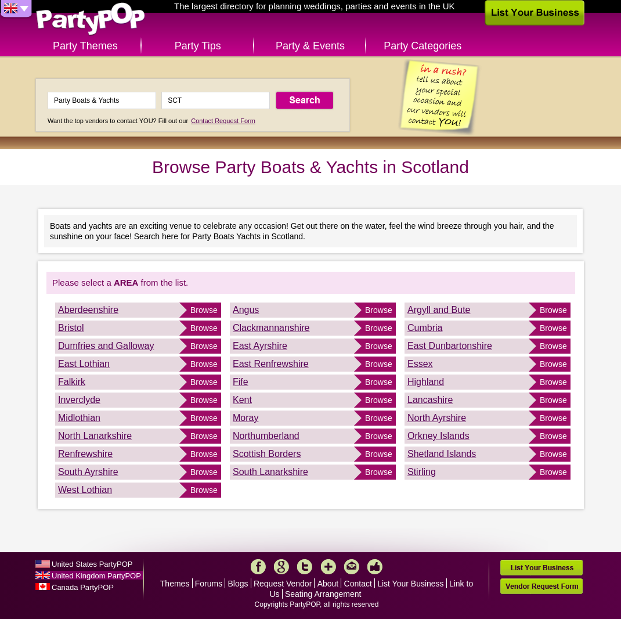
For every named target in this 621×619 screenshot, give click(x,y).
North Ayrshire (436, 418)
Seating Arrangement (323, 594)
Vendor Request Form (541, 586)
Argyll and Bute (439, 310)
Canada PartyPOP (83, 587)
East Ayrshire (260, 346)
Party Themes (85, 46)
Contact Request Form (223, 120)
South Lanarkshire (270, 472)
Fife (240, 382)
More (328, 566)
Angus (246, 310)
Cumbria (424, 328)
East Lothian (84, 364)
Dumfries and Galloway (106, 346)
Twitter (304, 566)
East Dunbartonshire (449, 346)
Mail (351, 566)
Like (374, 566)
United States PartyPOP (92, 564)
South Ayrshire (88, 472)
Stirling (421, 472)
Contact (358, 583)
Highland (425, 382)
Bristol (71, 328)
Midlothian (79, 418)
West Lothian (85, 490)
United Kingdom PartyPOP (96, 575)
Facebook (258, 566)
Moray (245, 418)
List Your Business (410, 583)
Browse (204, 310)
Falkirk (71, 382)
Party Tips (198, 46)
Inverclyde (79, 400)
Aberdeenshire (88, 310)
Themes (175, 583)
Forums (208, 583)
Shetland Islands (441, 454)
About (328, 583)
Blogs (238, 583)
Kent (242, 400)
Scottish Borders (267, 454)
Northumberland (266, 436)
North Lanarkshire (95, 436)
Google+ (281, 566)
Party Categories (422, 46)
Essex (420, 364)
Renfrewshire (85, 454)
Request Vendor (283, 583)
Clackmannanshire (271, 328)
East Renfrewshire (271, 364)
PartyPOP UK (90, 19)
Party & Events (310, 46)
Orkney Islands (438, 436)
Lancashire (430, 400)
